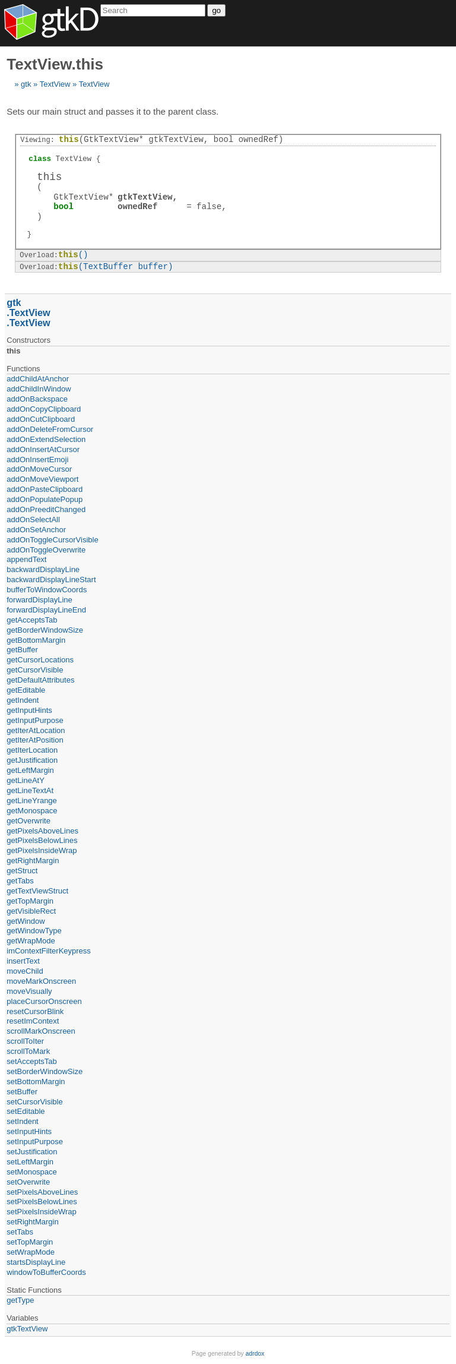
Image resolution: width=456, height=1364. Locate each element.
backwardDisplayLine (43, 569)
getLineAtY (26, 780)
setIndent (23, 1121)
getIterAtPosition (35, 739)
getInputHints (29, 710)
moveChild (25, 971)
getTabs (20, 880)
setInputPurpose (35, 1141)
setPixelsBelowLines (42, 1201)
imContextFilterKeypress (49, 950)
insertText (23, 960)
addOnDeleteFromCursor (50, 429)
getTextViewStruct (37, 890)
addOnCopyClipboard (44, 409)
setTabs (20, 1231)
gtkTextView (145, 197)
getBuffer (22, 649)
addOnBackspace (37, 398)
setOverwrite (28, 1181)
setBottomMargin (36, 1081)
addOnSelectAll (33, 519)
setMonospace (32, 1171)
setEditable (26, 1111)
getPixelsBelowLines (42, 840)
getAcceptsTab (32, 619)
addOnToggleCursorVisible (52, 539)
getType (20, 1300)
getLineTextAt (30, 790)
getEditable (26, 690)
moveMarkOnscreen (41, 981)
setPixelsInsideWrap (42, 1211)
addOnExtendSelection (46, 439)
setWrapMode (31, 1252)
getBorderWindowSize (45, 630)
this (13, 350)
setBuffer (22, 1091)
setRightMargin (32, 1221)
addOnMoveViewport (42, 479)
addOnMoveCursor (39, 469)
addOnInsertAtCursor (43, 449)
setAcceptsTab (32, 1061)
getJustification (32, 760)
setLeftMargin (30, 1161)
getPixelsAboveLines (42, 830)
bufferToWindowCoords (47, 589)
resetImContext (33, 1020)
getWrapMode (31, 940)
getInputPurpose (35, 720)
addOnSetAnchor (36, 529)
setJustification (32, 1151)
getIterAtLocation (36, 730)
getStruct (22, 870)
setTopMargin (30, 1241)
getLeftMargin (30, 770)
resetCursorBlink (35, 1011)
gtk (26, 84)
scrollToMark (28, 1051)
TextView (55, 84)
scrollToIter (25, 1041)
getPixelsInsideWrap (42, 850)
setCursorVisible (34, 1101)
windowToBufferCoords (46, 1272)
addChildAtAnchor (38, 378)
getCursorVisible (35, 669)
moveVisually (29, 991)
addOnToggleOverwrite (46, 549)
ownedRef (137, 206)
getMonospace (32, 810)
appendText (26, 559)
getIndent (23, 700)
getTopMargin (30, 900)
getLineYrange (32, 800)
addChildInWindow (39, 388)
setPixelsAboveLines (42, 1192)
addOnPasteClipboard (45, 489)
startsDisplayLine (36, 1262)
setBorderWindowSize (45, 1071)
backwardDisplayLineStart (51, 579)
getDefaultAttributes (40, 679)
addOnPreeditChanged (46, 509)
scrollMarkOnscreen (41, 1031)
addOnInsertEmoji (37, 459)
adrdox (254, 1353)
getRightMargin (33, 860)
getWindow (26, 921)
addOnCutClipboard (41, 419)
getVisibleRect (31, 911)
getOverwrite (28, 820)
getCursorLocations (40, 659)
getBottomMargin (36, 640)
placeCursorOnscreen (44, 1001)
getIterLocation (32, 750)
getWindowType (34, 930)
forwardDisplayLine (39, 599)
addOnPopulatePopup (45, 499)
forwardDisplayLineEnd (46, 609)
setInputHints (29, 1131)
